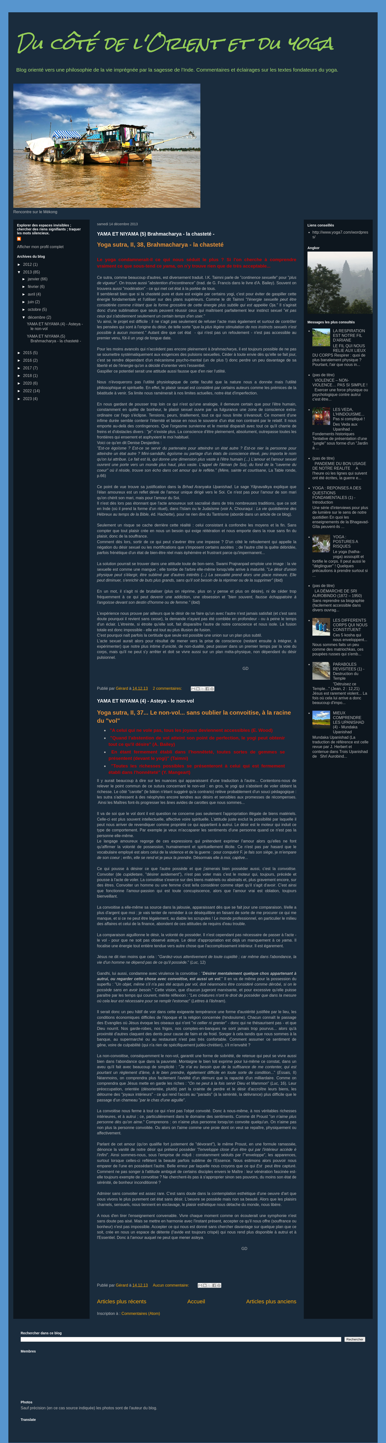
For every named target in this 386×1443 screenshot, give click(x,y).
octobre (35, 309)
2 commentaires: (168, 688)
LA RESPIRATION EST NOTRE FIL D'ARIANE (349, 335)
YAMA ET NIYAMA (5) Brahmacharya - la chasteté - (155, 234)
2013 (28, 272)
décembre (37, 317)
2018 (28, 376)
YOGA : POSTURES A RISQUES (345, 541)
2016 (28, 360)
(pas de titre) (323, 375)
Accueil (196, 1301)
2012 (28, 264)
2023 (28, 399)
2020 (28, 383)
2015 (28, 353)
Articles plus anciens (271, 1301)
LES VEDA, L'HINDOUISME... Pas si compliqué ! (349, 414)
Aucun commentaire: (171, 1285)
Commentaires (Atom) (141, 1313)
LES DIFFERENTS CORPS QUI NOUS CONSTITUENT (350, 625)
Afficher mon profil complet (40, 247)
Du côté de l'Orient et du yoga (174, 43)
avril (32, 294)
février (34, 287)
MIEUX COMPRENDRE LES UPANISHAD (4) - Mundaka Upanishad (348, 722)
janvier (34, 279)
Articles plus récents (121, 1301)
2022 (28, 391)
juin (31, 302)
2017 (28, 368)
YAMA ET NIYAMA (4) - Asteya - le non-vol (145, 701)
